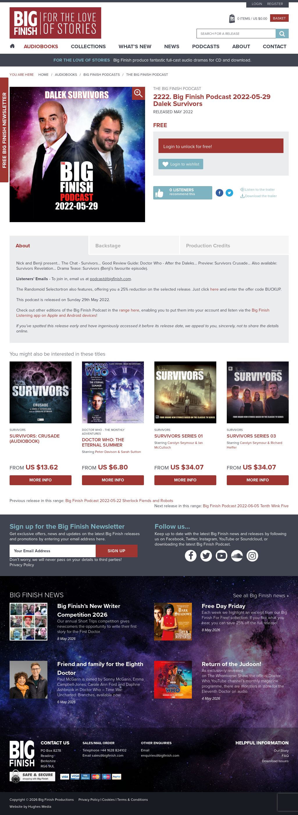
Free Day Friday (223, 605)
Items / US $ (252, 18)
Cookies (108, 799)
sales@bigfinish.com (108, 755)
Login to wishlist (184, 164)
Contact (274, 46)
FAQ (285, 755)
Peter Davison (106, 451)
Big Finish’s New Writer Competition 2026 (88, 610)
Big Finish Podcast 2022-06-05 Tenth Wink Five (246, 506)
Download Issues (275, 761)
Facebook (175, 539)
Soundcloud (251, 539)
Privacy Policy (22, 565)
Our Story (281, 750)
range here (129, 310)
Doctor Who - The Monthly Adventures (103, 432)
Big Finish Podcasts (101, 74)
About (241, 46)
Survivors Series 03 (251, 436)
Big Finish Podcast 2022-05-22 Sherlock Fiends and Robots (119, 501)
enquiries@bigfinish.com (160, 755)
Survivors (18, 430)
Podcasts (206, 46)
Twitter (191, 539)
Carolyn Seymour (180, 442)
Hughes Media (39, 806)
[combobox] (236, 33)
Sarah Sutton (131, 451)
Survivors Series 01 (178, 436)
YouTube (226, 539)
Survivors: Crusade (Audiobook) (35, 439)
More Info (40, 480)
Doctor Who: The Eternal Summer (103, 442)
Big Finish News (37, 595)
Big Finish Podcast (213, 544)
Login (257, 4)
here (214, 289)
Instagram (208, 539)
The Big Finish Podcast (147, 74)
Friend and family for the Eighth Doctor (100, 668)
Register (275, 4)
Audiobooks (66, 74)
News (171, 46)
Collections (88, 46)
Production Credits (208, 245)
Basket (279, 18)
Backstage (108, 245)
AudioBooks (41, 46)
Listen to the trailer (260, 189)
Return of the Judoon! (232, 663)
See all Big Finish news (259, 596)
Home (43, 74)
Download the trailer (261, 196)
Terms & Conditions (132, 799)
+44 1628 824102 (113, 750)
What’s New (135, 46)
